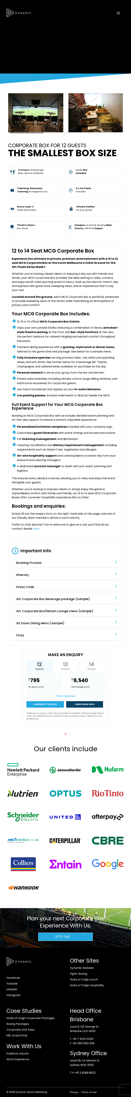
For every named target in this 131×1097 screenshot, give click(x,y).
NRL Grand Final (16, 1035)
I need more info (85, 704)
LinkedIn (11, 989)
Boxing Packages (17, 1024)
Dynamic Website (82, 968)
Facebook (13, 978)
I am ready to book (45, 704)
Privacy (74, 1092)
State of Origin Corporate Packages (30, 1018)
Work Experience (17, 1059)
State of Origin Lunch (84, 979)
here (36, 529)
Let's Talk (62, 937)
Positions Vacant (17, 1053)
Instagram (13, 995)
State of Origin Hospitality (87, 985)
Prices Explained (65, 696)
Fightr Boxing (78, 974)
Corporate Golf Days (20, 1030)
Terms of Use (89, 1092)
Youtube (12, 984)
